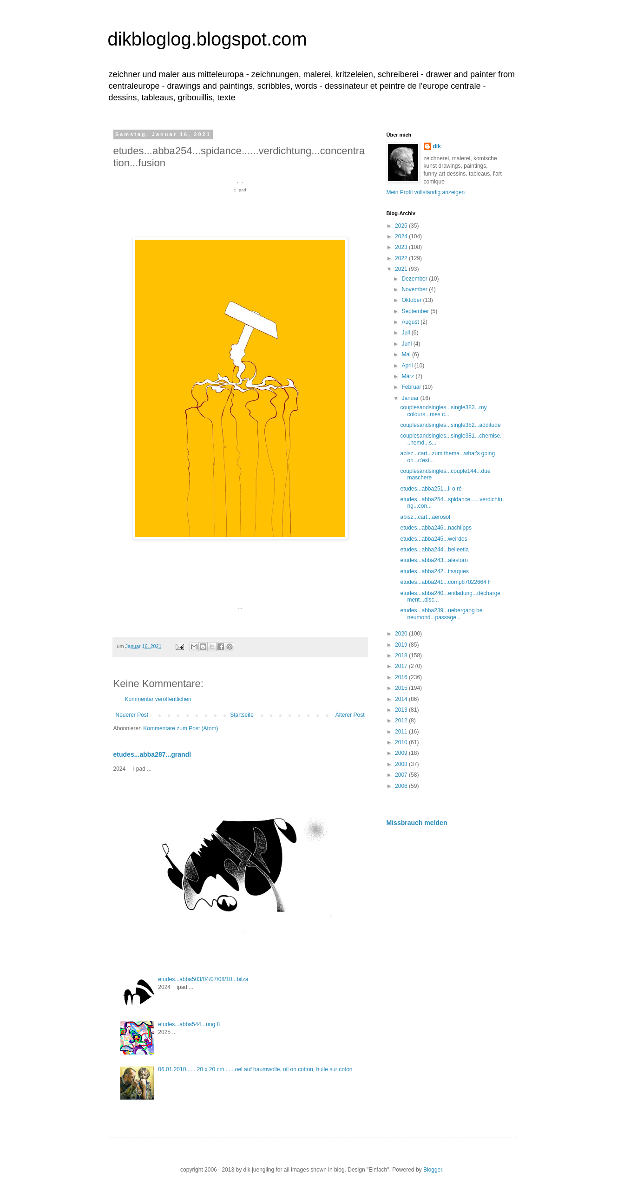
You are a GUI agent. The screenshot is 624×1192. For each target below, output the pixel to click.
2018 (402, 655)
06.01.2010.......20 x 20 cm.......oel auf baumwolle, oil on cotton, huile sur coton (255, 1069)
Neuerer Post (132, 715)
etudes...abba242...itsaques (434, 571)
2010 (402, 742)
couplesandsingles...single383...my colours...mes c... (443, 410)
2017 (402, 666)
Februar (411, 387)
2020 (402, 633)
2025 (402, 226)
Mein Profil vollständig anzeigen (426, 192)
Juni (407, 344)
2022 (402, 258)
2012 (402, 720)
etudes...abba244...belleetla (434, 549)
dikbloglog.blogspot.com (207, 39)
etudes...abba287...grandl (152, 754)
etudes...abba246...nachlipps (435, 527)
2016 (402, 677)
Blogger (432, 1169)
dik (437, 146)
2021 (402, 269)
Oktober (412, 300)
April (407, 365)
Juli (406, 332)
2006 (402, 786)
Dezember (415, 278)
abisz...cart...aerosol (425, 517)
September (415, 311)
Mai (406, 354)
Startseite (242, 715)
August (410, 322)
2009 (402, 753)
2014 (402, 699)
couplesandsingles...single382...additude (450, 425)
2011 (402, 731)
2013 (402, 710)
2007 (402, 775)
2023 (402, 247)
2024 (402, 236)
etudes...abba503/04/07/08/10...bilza (203, 979)
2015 (402, 688)
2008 (402, 764)
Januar (410, 398)
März (408, 376)
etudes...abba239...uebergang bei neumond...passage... (441, 613)
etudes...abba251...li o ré (430, 488)
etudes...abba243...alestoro (433, 560)
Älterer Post (350, 715)
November (415, 289)
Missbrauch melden (417, 822)
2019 (402, 645)
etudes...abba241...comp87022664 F (445, 582)
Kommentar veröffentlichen (158, 699)
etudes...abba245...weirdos (433, 539)
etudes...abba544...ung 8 (189, 1024)
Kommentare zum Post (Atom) (180, 728)
